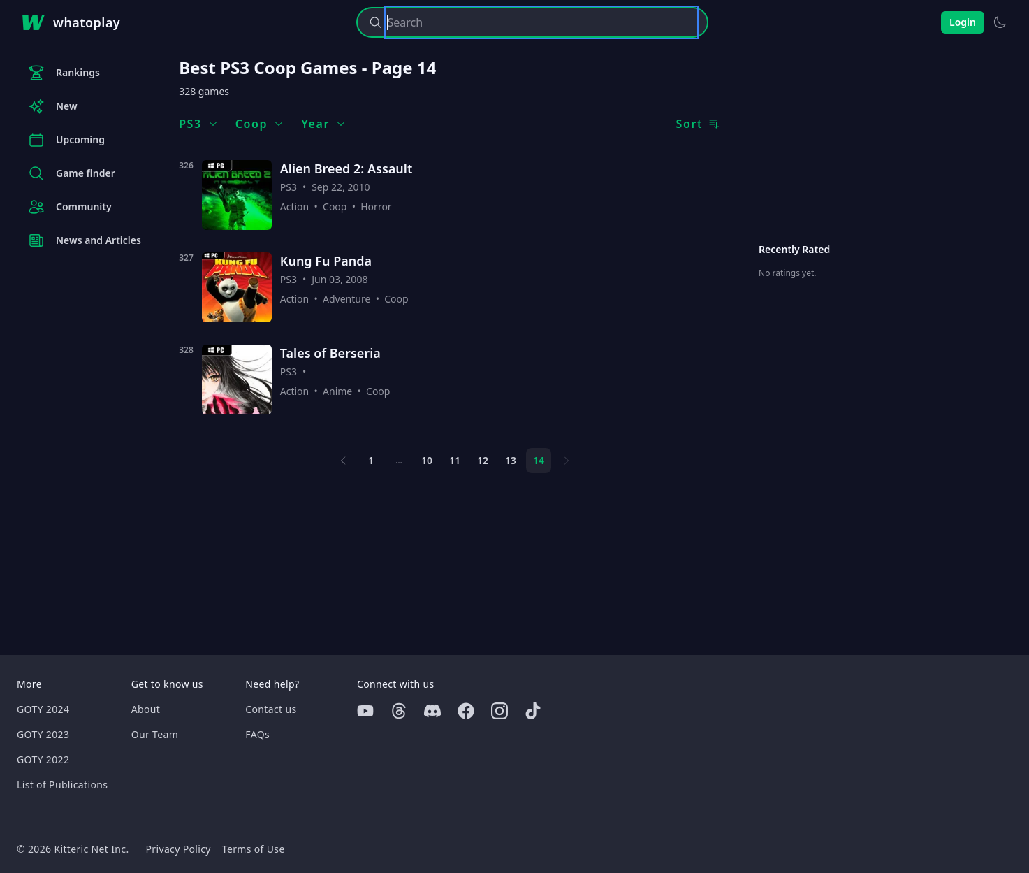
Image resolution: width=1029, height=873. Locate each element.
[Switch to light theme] (1000, 22)
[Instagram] (499, 710)
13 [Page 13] (510, 460)
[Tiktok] (533, 710)
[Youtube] (365, 710)
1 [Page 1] (371, 460)
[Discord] (432, 710)
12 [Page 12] (482, 460)
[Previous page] (343, 460)
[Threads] (399, 710)
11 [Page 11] (454, 460)
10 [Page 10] (426, 460)
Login (962, 22)
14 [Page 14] (538, 460)
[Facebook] (466, 710)
